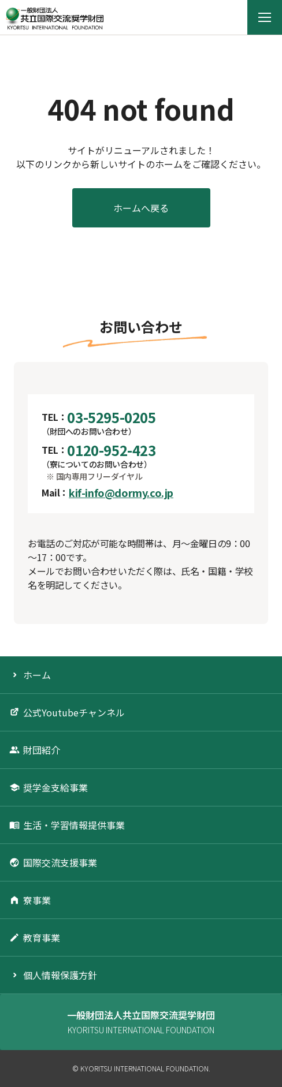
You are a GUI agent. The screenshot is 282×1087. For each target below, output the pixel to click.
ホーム (37, 675)
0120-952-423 (111, 450)
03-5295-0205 (111, 417)
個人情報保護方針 (60, 975)
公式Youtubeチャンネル (74, 712)
